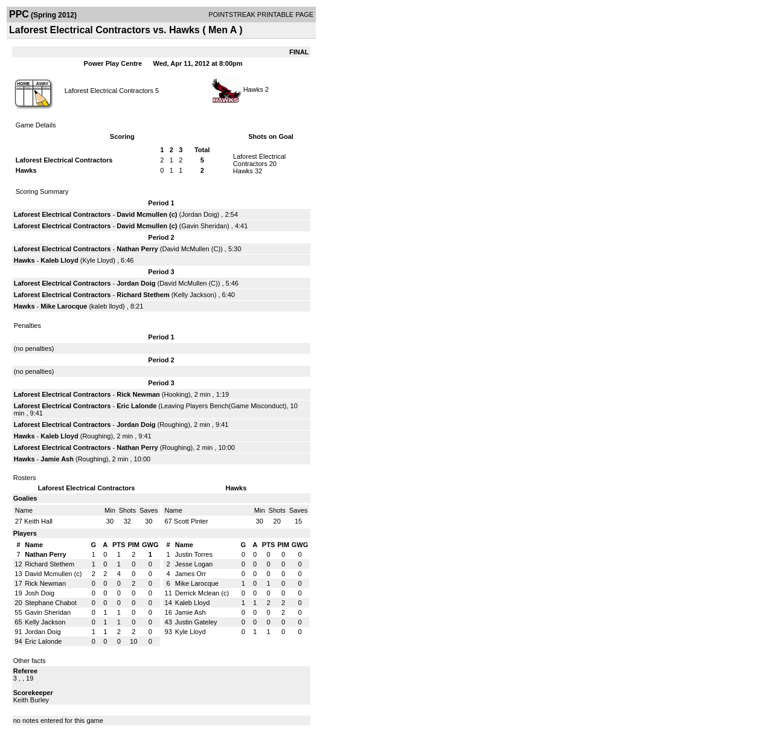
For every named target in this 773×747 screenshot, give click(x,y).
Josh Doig (39, 593)
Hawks (253, 89)
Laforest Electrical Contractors (109, 90)
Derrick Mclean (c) (202, 593)
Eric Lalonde (136, 405)
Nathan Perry (137, 248)
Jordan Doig (199, 214)
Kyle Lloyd (97, 260)
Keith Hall (38, 521)
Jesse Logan (194, 564)
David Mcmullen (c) (147, 214)
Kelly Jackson (193, 294)
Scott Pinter (191, 521)
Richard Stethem (143, 294)
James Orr (190, 573)
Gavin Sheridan (204, 225)
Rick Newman (138, 394)
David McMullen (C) (191, 248)
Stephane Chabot (51, 602)
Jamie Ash (57, 459)
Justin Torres (194, 554)
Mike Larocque (63, 306)
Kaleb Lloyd (59, 260)
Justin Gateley (196, 622)
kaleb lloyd (107, 306)
